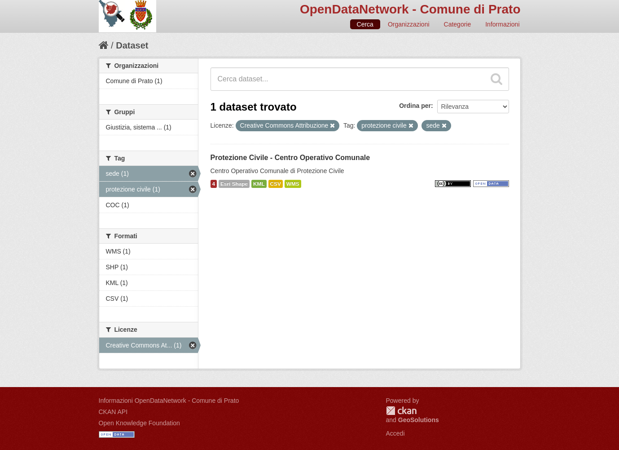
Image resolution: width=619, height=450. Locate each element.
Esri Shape (234, 184)
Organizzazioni (409, 24)
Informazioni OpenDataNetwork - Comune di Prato (169, 400)
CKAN (401, 410)
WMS (292, 184)
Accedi (395, 433)
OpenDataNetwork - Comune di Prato (410, 9)
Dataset (132, 45)
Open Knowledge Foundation (139, 423)
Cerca (365, 24)
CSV (275, 184)
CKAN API (113, 411)
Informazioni (502, 24)
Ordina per (415, 105)
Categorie (457, 24)
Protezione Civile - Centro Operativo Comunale (290, 157)
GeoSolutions (418, 419)
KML (259, 184)
